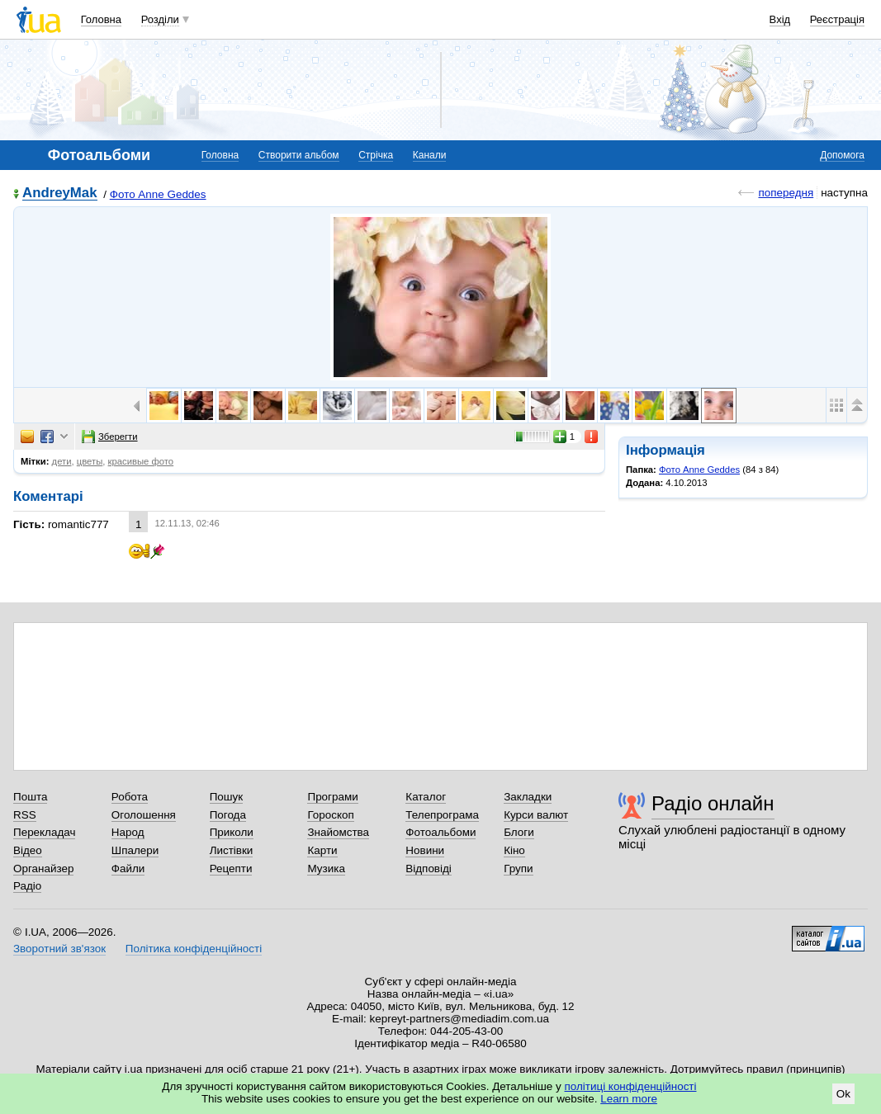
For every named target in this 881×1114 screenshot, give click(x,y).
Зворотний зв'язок (59, 948)
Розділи (160, 19)
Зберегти (110, 436)
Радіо (27, 886)
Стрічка (375, 155)
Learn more (628, 1099)
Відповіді (428, 868)
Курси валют (536, 815)
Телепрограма (442, 815)
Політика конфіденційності (194, 948)
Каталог (425, 797)
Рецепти (231, 868)
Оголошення (143, 815)
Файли (128, 868)
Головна (101, 19)
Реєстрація (837, 19)
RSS (24, 815)
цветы (90, 461)
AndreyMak (59, 193)
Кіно (514, 850)
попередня (785, 192)
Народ (127, 832)
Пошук (227, 797)
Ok (843, 1094)
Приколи (231, 832)
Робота (129, 797)
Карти (322, 850)
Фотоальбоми (440, 832)
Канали (430, 155)
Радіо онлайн (712, 803)
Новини (424, 850)
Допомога (842, 155)
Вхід (780, 19)
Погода (228, 815)
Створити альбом (298, 155)
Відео (27, 850)
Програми (332, 797)
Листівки (231, 850)
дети (62, 461)
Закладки (528, 797)
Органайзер (43, 868)
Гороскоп (330, 815)
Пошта (30, 797)
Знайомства (338, 832)
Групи (518, 868)
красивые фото (141, 461)
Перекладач (44, 832)
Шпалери (135, 850)
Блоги (519, 832)
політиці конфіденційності (631, 1086)
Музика (325, 868)
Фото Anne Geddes (158, 194)
